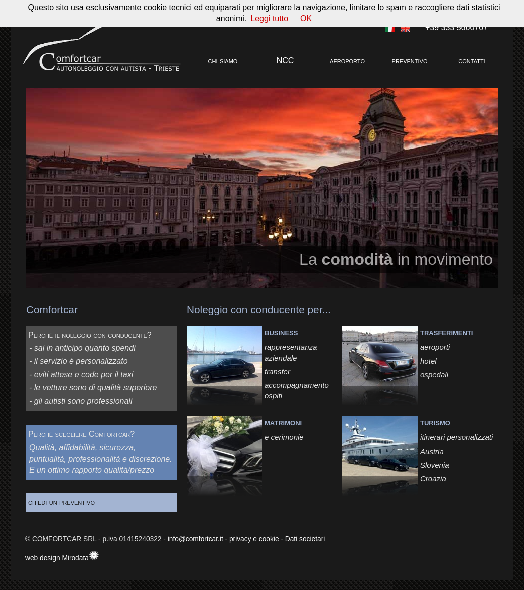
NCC (285, 60)
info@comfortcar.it (195, 539)
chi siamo (223, 60)
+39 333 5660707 (456, 27)
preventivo (410, 60)
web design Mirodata (57, 558)
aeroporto (347, 60)
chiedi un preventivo (69, 502)
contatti (471, 60)
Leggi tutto (269, 18)
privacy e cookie (254, 539)
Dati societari (305, 539)
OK (306, 18)
